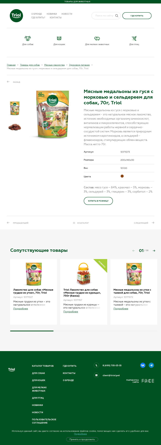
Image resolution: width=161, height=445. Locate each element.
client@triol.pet (111, 375)
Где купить (137, 16)
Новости (67, 14)
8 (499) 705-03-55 (112, 365)
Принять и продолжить (82, 439)
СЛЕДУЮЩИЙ (141, 223)
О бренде (36, 14)
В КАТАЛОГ (83, 223)
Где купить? (38, 17)
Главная (11, 65)
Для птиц (38, 398)
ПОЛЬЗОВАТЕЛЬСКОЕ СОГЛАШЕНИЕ (44, 421)
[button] (154, 250)
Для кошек (38, 380)
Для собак (38, 373)
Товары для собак (30, 65)
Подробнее (80, 434)
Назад (16, 82)
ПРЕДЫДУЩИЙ (20, 223)
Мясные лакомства (54, 65)
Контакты (55, 17)
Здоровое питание (79, 65)
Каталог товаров (43, 366)
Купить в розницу (98, 201)
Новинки (52, 14)
